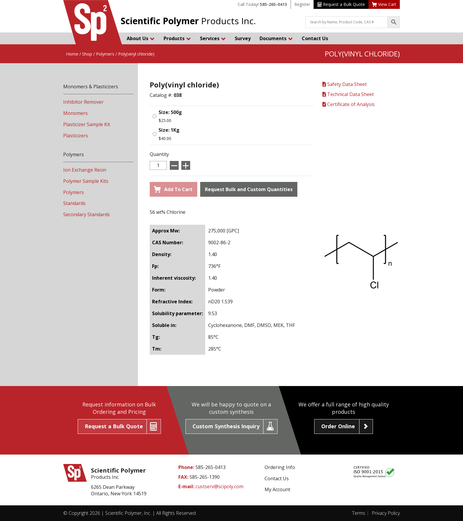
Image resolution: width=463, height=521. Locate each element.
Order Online (338, 426)
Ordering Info (280, 467)
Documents (276, 38)
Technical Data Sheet (348, 94)
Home (72, 54)
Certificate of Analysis (348, 104)
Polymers (105, 54)
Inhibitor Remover (83, 102)
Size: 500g (170, 112)
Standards (74, 203)
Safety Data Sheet (344, 84)
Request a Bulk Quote (341, 4)
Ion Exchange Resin (84, 170)
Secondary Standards (86, 214)
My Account (277, 489)
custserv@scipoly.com (219, 486)
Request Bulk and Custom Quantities (249, 189)
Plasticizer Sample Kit (86, 124)
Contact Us (315, 38)
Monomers (75, 113)
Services (213, 38)
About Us (141, 38)
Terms (358, 513)
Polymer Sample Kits (85, 181)
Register (302, 4)
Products (177, 38)
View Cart (384, 4)
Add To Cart (173, 189)
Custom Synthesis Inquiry (226, 426)
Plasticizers (75, 135)
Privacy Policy (386, 513)
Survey (243, 38)
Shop (87, 54)
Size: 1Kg (169, 130)
